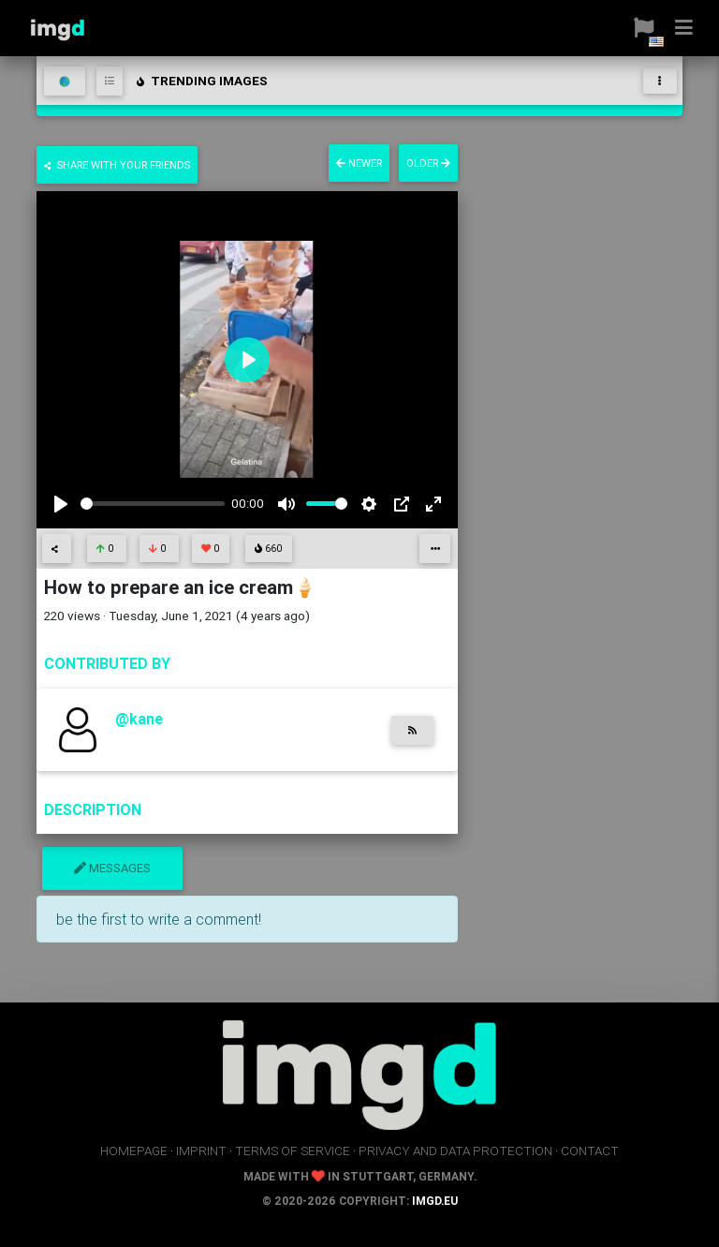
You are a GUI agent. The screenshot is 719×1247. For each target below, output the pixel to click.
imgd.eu (435, 1201)
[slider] (153, 503)
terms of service (292, 1150)
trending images (201, 80)
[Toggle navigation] (660, 81)
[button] (637, 28)
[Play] (61, 504)
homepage (134, 1150)
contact (590, 1150)
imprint (201, 1150)
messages (112, 868)
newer (359, 163)
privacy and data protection (455, 1150)
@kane (139, 718)
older (428, 163)
